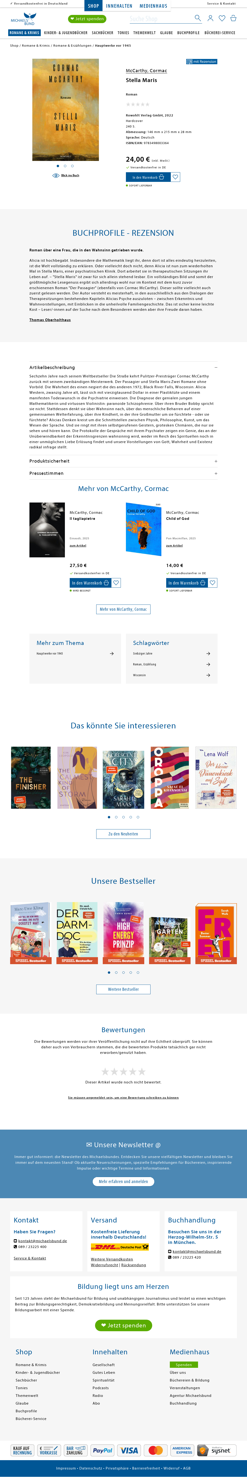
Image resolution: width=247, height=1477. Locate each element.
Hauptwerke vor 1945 (50, 654)
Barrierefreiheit (146, 1468)
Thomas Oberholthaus (50, 320)
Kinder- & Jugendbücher (66, 32)
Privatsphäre (117, 1468)
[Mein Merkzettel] (222, 18)
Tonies (123, 32)
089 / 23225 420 (187, 1257)
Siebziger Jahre (142, 654)
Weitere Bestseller (123, 989)
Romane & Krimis (24, 32)
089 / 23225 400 (32, 1247)
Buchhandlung (183, 1403)
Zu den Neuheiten (123, 834)
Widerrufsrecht (104, 1265)
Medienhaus (153, 6)
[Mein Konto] (210, 18)
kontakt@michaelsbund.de (42, 1241)
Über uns (178, 1372)
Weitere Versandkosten (112, 1259)
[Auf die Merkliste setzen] (175, 177)
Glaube (166, 32)
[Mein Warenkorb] (233, 18)
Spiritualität (104, 1380)
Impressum (66, 1468)
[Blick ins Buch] (65, 175)
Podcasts (101, 1388)
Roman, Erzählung (144, 664)
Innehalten (119, 6)
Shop (93, 6)
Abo (96, 1403)
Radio (98, 1396)
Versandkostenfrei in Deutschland (41, 3)
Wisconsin (139, 675)
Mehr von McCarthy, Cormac (123, 609)
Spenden (184, 1365)
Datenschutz (90, 1468)
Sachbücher (102, 32)
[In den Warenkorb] (148, 177)
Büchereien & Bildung (190, 1380)
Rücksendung (133, 1265)
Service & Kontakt (221, 3)
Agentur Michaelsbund (191, 1396)
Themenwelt (144, 32)
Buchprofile (188, 32)
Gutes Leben (104, 1372)
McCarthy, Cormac (146, 70)
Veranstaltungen (185, 1388)
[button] (109, 817)
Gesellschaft (104, 1365)
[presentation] (30, 521)
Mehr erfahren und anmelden (123, 1181)
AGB (187, 1468)
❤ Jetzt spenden (87, 18)
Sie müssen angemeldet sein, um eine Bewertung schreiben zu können (123, 1097)
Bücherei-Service (220, 32)
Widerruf (172, 1468)
